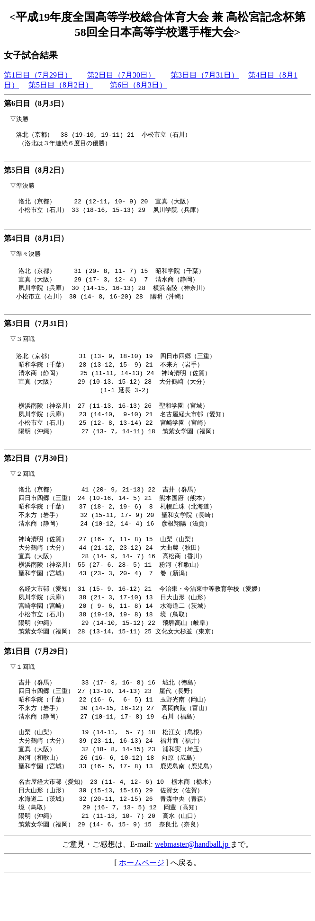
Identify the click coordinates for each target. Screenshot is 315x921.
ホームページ (141, 907)
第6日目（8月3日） (36, 103)
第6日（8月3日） (138, 85)
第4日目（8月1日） (36, 246)
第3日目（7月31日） (205, 75)
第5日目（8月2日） (60, 85)
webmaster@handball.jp (193, 889)
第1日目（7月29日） (38, 75)
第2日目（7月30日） (121, 75)
